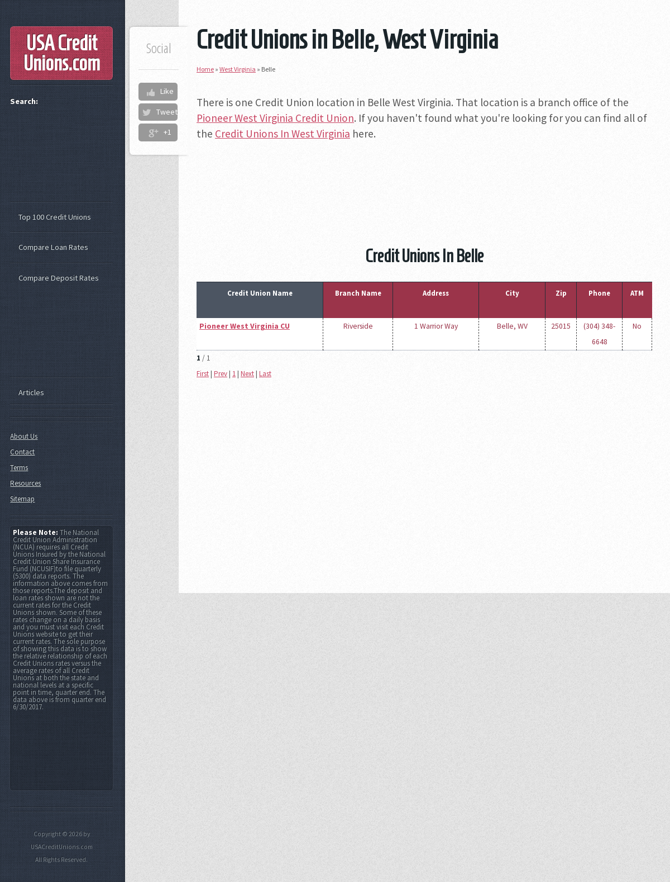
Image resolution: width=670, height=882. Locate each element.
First (203, 373)
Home (205, 69)
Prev (220, 373)
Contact (22, 452)
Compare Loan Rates (53, 247)
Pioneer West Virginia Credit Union (275, 118)
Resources (25, 483)
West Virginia (237, 69)
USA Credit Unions (61, 53)
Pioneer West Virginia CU (244, 326)
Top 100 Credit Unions (54, 217)
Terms (19, 467)
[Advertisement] (424, 177)
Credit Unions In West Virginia (282, 133)
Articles (31, 392)
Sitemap (22, 499)
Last (265, 373)
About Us (23, 436)
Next (247, 373)
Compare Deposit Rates (58, 278)
